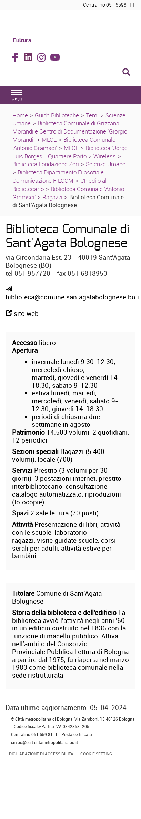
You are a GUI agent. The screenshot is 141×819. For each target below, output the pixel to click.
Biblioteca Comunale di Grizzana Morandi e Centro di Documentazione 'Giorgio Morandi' (69, 131)
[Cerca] (68, 72)
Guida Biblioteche (57, 115)
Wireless (104, 156)
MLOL (49, 139)
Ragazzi (52, 197)
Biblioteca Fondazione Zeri (45, 164)
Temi (92, 115)
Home (20, 115)
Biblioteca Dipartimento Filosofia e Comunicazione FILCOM (58, 176)
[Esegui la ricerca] (126, 72)
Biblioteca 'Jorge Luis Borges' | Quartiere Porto (70, 152)
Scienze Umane (105, 164)
